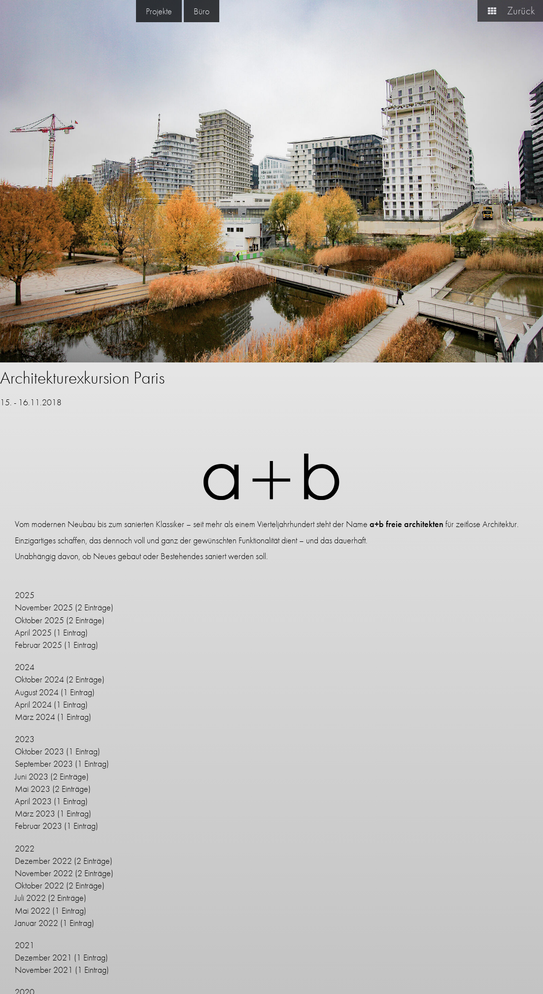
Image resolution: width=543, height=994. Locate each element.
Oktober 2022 (39, 885)
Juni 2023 (31, 776)
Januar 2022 (36, 922)
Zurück (507, 10)
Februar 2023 (38, 825)
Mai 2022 (32, 910)
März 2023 (35, 813)
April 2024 (33, 704)
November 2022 (44, 873)
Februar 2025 (38, 644)
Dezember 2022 (43, 860)
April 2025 (33, 632)
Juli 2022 (30, 897)
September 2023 (44, 763)
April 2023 (33, 801)
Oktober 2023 (39, 751)
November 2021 (44, 969)
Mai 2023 (32, 788)
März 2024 (35, 716)
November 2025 (44, 607)
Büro (201, 11)
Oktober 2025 (39, 620)
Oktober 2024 (39, 679)
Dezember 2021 (43, 957)
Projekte (159, 11)
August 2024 (37, 692)
